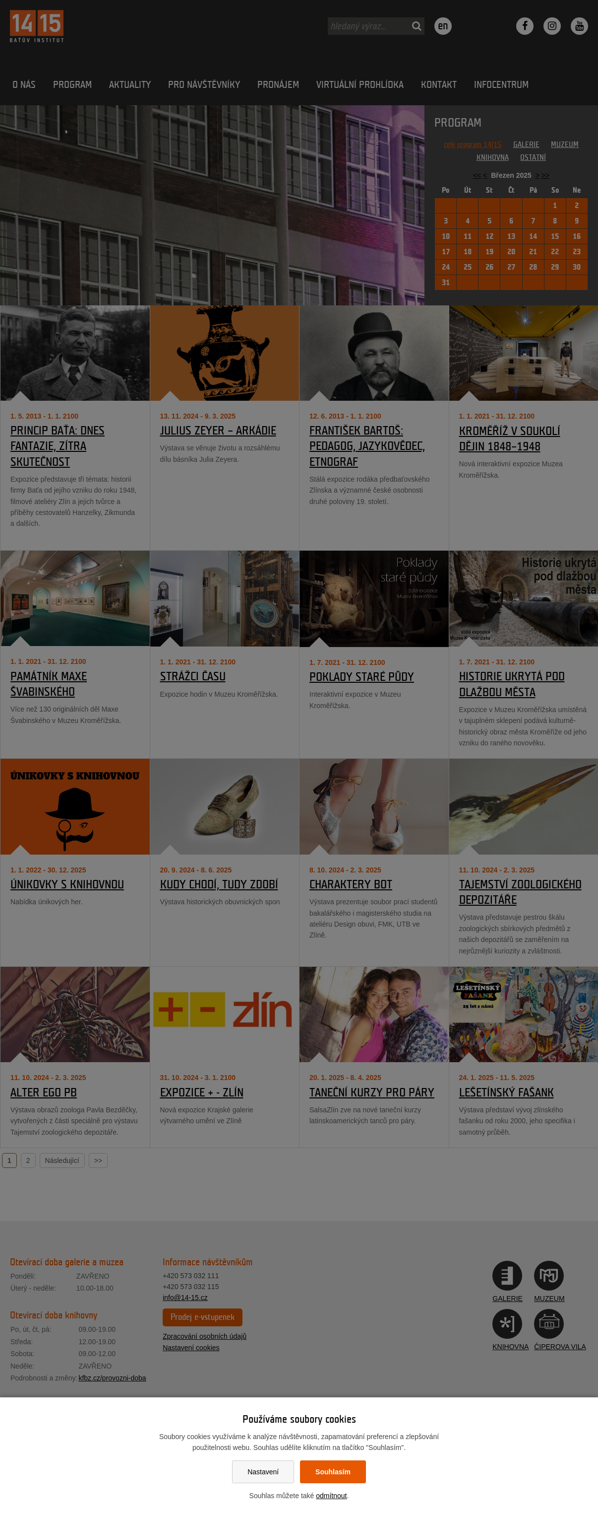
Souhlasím (333, 1472)
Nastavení (263, 1472)
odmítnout (331, 1496)
